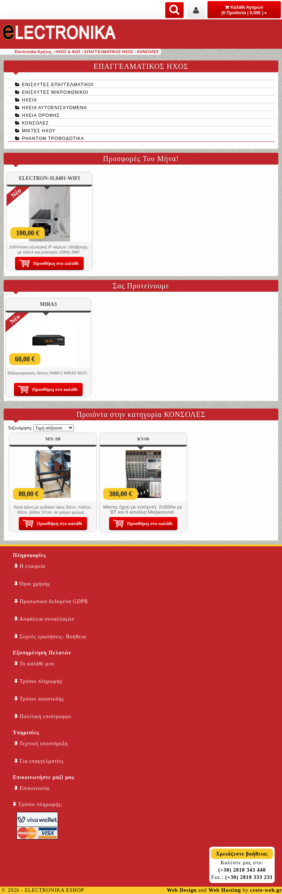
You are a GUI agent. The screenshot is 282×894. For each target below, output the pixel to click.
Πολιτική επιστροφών (43, 716)
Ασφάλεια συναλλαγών (44, 619)
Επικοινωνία (31, 788)
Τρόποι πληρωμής (38, 681)
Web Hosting (225, 890)
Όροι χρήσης (32, 584)
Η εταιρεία (30, 566)
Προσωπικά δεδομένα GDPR (51, 601)
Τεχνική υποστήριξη (41, 743)
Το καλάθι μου (34, 663)
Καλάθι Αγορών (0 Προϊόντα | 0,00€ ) (244, 10)
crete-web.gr (266, 890)
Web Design (181, 890)
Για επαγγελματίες (39, 761)
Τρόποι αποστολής (39, 699)
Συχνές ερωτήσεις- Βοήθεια (50, 636)
